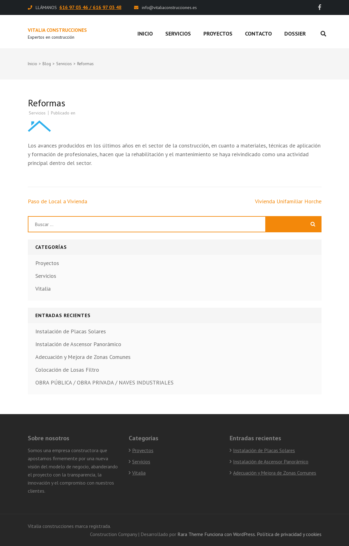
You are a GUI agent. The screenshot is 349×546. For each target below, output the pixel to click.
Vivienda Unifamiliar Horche (288, 201)
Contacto (258, 33)
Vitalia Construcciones (57, 30)
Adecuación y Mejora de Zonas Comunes (83, 356)
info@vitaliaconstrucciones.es (169, 7)
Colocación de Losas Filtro (67, 369)
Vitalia (43, 288)
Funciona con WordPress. (230, 534)
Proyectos (217, 33)
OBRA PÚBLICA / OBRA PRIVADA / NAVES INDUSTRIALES (104, 382)
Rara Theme (190, 534)
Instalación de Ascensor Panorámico (78, 344)
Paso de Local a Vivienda (57, 201)
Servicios (178, 33)
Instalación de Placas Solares (70, 331)
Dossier (295, 33)
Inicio (145, 33)
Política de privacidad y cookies (289, 534)
